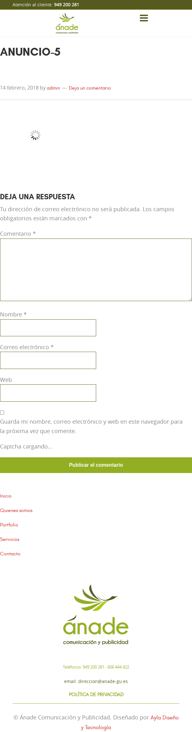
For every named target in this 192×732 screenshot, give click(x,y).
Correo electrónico (27, 347)
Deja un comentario (90, 88)
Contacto (10, 554)
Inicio (6, 496)
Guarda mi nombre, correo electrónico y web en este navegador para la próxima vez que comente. (91, 426)
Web (6, 379)
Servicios (9, 539)
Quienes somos (16, 510)
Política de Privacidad (96, 694)
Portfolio (9, 525)
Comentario (18, 233)
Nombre (13, 314)
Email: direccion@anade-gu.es (96, 681)
